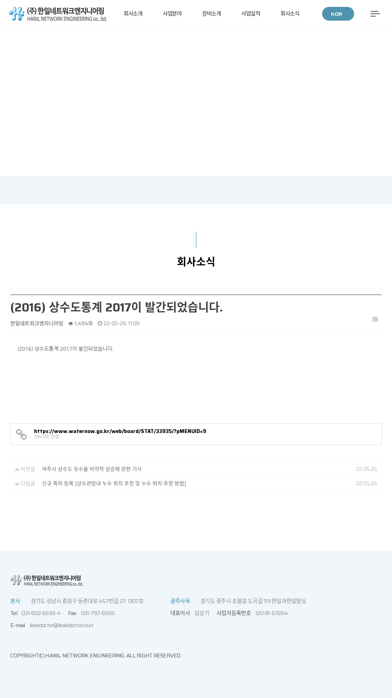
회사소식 (289, 13)
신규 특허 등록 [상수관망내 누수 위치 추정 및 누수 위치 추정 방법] (114, 483)
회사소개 (133, 13)
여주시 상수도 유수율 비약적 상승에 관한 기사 (92, 469)
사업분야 (172, 13)
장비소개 (211, 13)
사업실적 (250, 13)
